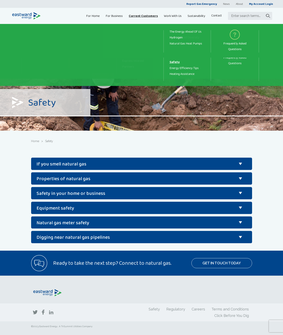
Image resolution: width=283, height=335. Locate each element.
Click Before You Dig (231, 315)
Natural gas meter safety (63, 222)
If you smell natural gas (61, 163)
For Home (93, 15)
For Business (114, 15)
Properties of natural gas (63, 178)
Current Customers (143, 15)
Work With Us (173, 15)
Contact (216, 15)
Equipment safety (55, 207)
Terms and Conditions (230, 309)
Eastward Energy (48, 326)
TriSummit (67, 326)
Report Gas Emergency (201, 4)
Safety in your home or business (71, 193)
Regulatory (175, 309)
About (239, 4)
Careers (198, 309)
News (226, 4)
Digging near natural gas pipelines (73, 237)
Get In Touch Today (221, 263)
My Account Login (261, 4)
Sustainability (196, 15)
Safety (154, 309)
